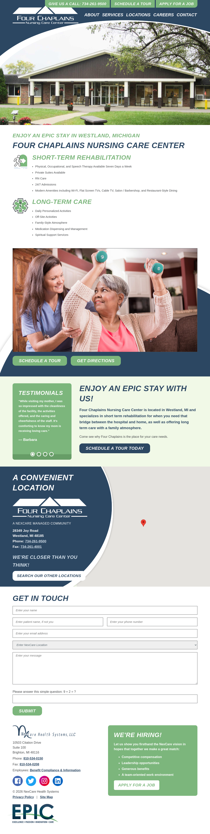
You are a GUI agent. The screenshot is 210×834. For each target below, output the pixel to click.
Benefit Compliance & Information (55, 770)
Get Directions (96, 360)
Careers (163, 15)
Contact (187, 15)
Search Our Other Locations (49, 576)
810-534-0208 (29, 764)
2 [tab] (39, 454)
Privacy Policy (23, 797)
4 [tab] (51, 454)
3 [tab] (45, 454)
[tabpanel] (42, 421)
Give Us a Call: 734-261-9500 (77, 4)
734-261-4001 (31, 547)
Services (112, 15)
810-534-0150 (33, 758)
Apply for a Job (176, 4)
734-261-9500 (35, 541)
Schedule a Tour (132, 4)
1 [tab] (32, 454)
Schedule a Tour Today (115, 448)
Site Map (46, 797)
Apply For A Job (136, 785)
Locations (138, 15)
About (91, 15)
